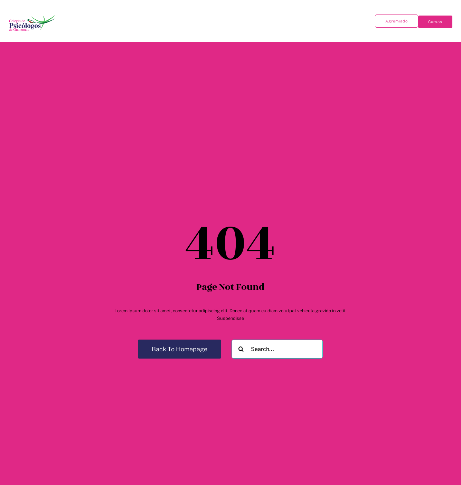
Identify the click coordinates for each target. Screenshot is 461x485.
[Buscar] (241, 349)
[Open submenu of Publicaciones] (114, 18)
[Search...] (277, 349)
